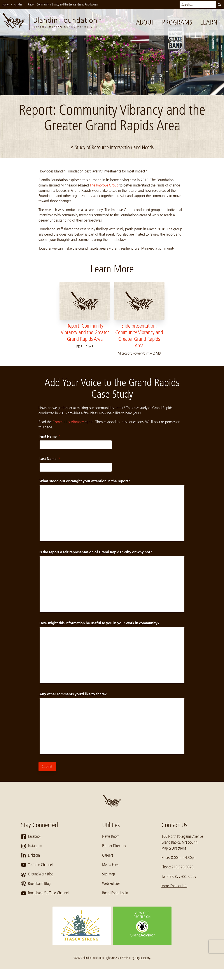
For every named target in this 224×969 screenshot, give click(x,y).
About (145, 22)
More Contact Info (174, 886)
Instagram (31, 846)
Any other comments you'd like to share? (73, 694)
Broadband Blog (36, 883)
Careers (107, 855)
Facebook (31, 836)
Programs (177, 22)
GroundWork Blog (37, 874)
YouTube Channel (37, 865)
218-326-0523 (183, 867)
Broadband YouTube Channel (45, 893)
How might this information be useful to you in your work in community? (99, 623)
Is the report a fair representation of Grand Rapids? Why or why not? (95, 552)
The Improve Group (104, 185)
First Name (49, 436)
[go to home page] (52, 22)
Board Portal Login (115, 893)
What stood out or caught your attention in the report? (84, 481)
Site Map (108, 874)
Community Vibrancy (68, 422)
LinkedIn (30, 855)
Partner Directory (114, 845)
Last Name (49, 458)
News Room (110, 836)
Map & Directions (173, 848)
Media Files (110, 864)
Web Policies (111, 883)
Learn (208, 22)
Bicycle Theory (142, 958)
